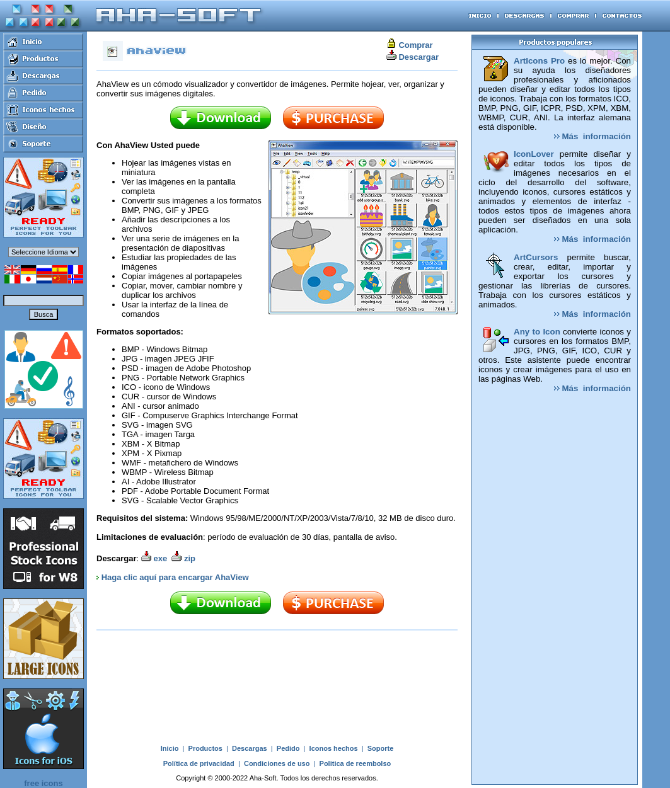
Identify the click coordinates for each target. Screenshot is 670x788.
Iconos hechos (333, 748)
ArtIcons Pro (539, 61)
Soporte (380, 748)
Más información (592, 136)
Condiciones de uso (277, 763)
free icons (43, 783)
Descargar (418, 57)
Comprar (415, 45)
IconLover (534, 154)
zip (183, 558)
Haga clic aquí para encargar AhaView (175, 577)
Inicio (170, 748)
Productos (205, 748)
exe (154, 558)
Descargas (249, 748)
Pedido (288, 748)
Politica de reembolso (355, 763)
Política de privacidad (198, 763)
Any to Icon (537, 331)
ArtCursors (536, 257)
